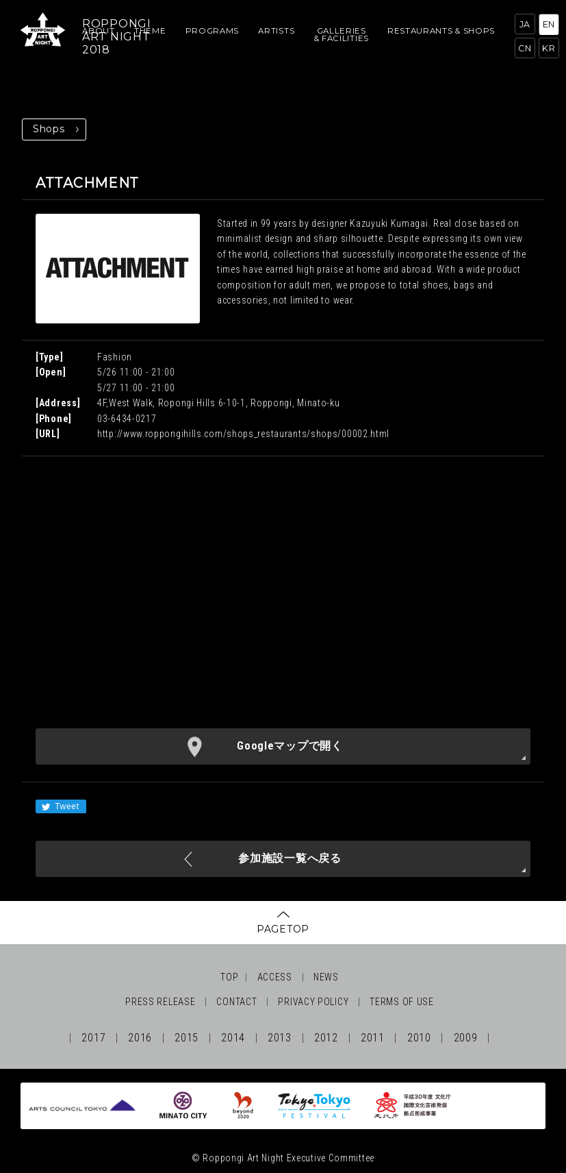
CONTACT (236, 1001)
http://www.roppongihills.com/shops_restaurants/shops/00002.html (243, 433)
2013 (280, 1037)
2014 (233, 1037)
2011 (373, 1037)
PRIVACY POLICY (313, 1001)
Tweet (60, 807)
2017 (93, 1037)
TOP (229, 977)
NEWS (326, 977)
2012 (326, 1037)
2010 (419, 1037)
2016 (140, 1037)
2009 (466, 1037)
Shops (49, 129)
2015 (186, 1037)
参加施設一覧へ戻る (289, 858)
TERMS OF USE (401, 1001)
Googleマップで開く (289, 745)
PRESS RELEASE (160, 1001)
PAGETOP (283, 929)
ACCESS (274, 977)
